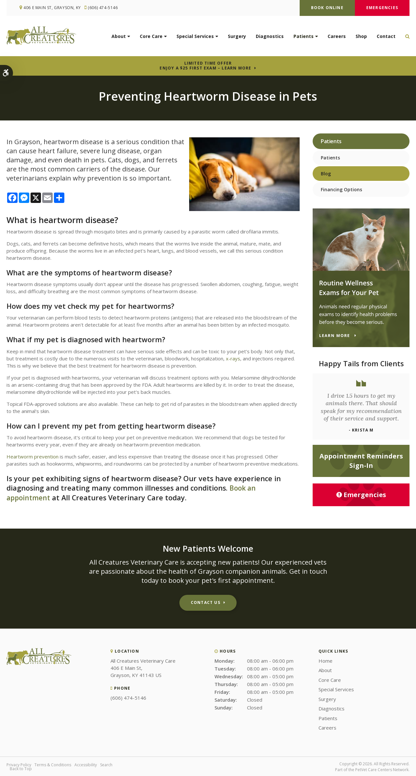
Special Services (195, 37)
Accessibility (85, 764)
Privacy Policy (18, 764)
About (118, 37)
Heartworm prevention (32, 456)
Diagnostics (270, 37)
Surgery (237, 37)
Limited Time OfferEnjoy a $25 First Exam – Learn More (205, 65)
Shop (361, 37)
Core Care (151, 37)
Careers (337, 37)
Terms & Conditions (52, 764)
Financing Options (341, 189)
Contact (386, 37)
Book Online (327, 7)
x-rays (233, 358)
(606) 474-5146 (105, 8)
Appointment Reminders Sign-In (361, 461)
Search (106, 764)
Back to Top (21, 768)
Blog (326, 173)
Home (325, 660)
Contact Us (205, 602)
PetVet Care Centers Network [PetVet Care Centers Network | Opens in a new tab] (382, 769)
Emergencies (382, 7)
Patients (303, 37)
